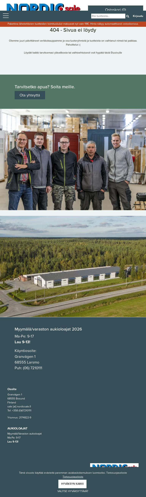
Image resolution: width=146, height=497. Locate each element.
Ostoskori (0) (115, 10)
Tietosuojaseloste (73, 477)
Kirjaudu (138, 16)
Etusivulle (116, 53)
